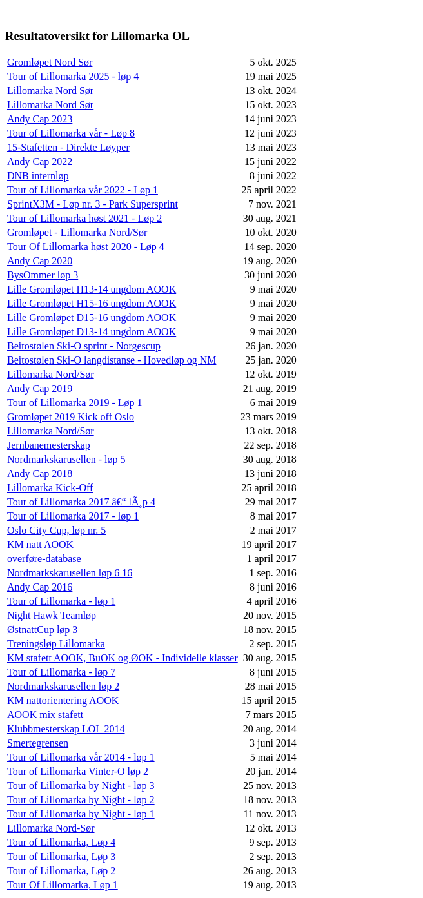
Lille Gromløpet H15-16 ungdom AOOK (91, 303)
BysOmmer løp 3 (42, 274)
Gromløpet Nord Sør (49, 62)
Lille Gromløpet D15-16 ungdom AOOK (91, 317)
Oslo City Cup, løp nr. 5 (56, 530)
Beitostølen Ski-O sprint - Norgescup (84, 345)
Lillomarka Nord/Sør (50, 374)
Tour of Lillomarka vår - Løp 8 (71, 133)
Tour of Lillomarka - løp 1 (61, 601)
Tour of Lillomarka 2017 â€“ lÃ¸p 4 (81, 501)
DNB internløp (38, 175)
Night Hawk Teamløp (51, 615)
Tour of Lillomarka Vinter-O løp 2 (77, 771)
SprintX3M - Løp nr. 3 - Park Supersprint (92, 204)
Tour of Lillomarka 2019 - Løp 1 (75, 402)
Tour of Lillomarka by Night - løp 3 (81, 785)
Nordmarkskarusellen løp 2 (63, 686)
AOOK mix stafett (45, 714)
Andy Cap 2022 (39, 161)
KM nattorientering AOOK (63, 700)
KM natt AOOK (40, 544)
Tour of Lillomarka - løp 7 (61, 672)
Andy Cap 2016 (39, 586)
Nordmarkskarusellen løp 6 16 (69, 572)
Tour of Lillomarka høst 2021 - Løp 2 (84, 218)
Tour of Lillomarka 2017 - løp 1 (73, 516)
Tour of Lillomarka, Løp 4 (61, 842)
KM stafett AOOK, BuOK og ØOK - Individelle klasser (122, 657)
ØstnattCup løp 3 (42, 629)
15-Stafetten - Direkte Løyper (68, 147)
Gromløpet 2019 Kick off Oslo (70, 416)
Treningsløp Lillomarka (56, 643)
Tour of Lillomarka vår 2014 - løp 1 (81, 757)
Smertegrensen (37, 742)
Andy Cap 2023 (39, 118)
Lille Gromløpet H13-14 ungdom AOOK (91, 289)
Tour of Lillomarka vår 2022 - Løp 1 (82, 189)
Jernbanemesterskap (48, 445)
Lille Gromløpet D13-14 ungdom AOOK (91, 331)
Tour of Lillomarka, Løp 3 (61, 856)
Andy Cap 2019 (39, 388)
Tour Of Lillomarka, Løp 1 (62, 884)
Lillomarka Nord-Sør (51, 828)
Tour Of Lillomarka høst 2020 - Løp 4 (85, 246)
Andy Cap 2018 (39, 473)
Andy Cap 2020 (39, 260)
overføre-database (44, 558)
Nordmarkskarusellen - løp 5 (66, 459)
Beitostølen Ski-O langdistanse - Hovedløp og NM (111, 360)
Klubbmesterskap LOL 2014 (65, 728)
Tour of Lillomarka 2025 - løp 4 (73, 76)
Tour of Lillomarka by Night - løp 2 (81, 799)
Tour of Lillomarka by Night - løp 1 (81, 813)
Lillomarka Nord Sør (50, 90)
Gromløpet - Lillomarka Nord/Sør (77, 232)
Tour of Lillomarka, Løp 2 (61, 870)
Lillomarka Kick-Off (50, 487)
